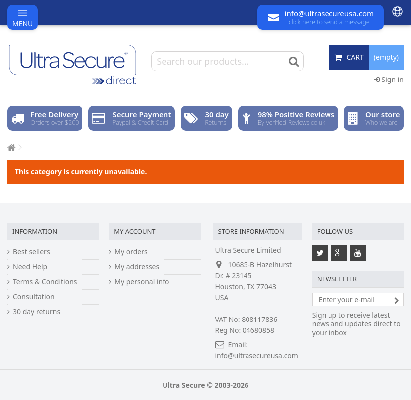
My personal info (141, 281)
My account (134, 231)
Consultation (34, 296)
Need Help (30, 266)
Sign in (389, 79)
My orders (130, 251)
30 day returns (36, 311)
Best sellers (31, 251)
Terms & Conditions (45, 281)
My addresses (136, 266)
